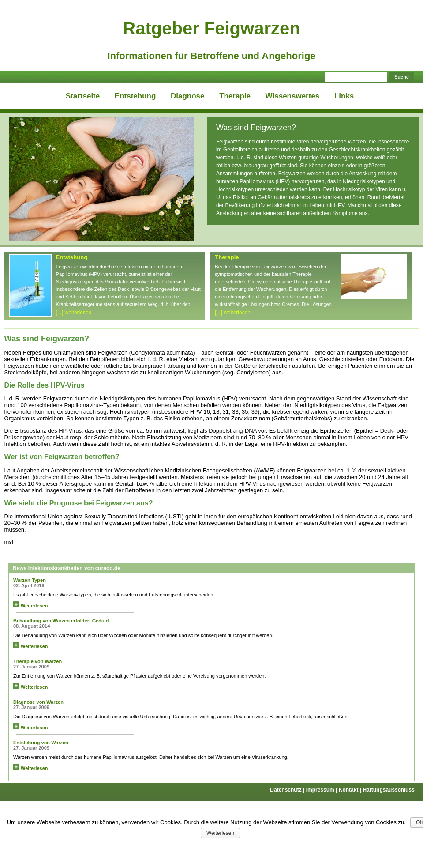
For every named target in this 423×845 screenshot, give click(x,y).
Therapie (235, 96)
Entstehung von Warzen (40, 742)
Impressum (322, 790)
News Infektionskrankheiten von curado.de (66, 568)
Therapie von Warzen (37, 661)
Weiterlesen (30, 605)
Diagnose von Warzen (38, 702)
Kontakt (351, 790)
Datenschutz (288, 790)
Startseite (83, 96)
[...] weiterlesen (74, 312)
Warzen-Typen (29, 580)
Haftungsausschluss (388, 790)
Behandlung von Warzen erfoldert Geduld (61, 620)
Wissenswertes (293, 96)
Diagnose (188, 96)
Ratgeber (211, 28)
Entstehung (135, 96)
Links (344, 96)
